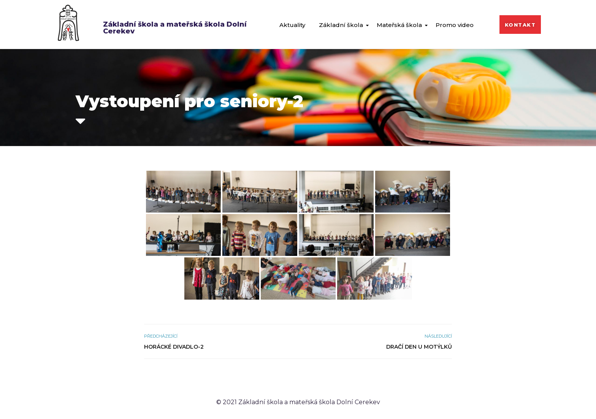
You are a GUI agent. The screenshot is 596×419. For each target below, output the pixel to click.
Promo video (455, 25)
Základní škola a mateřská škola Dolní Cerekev (175, 27)
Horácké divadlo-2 (174, 346)
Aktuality (292, 25)
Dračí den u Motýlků (419, 346)
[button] (520, 24)
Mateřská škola (399, 25)
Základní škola (341, 25)
